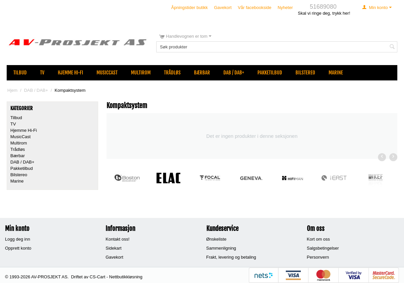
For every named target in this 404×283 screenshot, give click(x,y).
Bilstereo (305, 72)
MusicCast (107, 72)
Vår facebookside (254, 7)
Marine (336, 72)
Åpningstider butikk (189, 7)
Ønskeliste (216, 239)
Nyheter (285, 7)
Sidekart (114, 248)
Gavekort (223, 7)
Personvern (318, 257)
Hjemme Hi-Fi (70, 72)
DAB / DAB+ (233, 72)
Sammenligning (221, 248)
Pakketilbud (269, 72)
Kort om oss (318, 239)
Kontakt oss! (118, 239)
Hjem (12, 90)
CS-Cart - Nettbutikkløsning (115, 276)
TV (42, 72)
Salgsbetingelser (323, 248)
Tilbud (20, 72)
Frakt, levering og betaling (231, 257)
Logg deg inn (17, 239)
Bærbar (202, 72)
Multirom (141, 72)
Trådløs (172, 72)
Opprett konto (18, 248)
